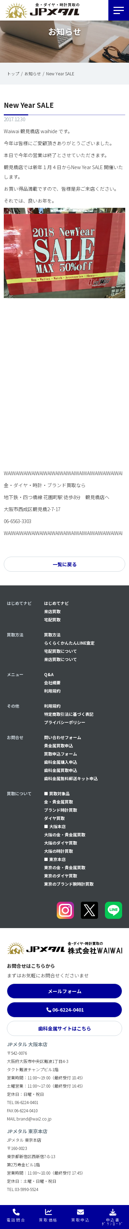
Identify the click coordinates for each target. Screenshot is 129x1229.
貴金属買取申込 (58, 745)
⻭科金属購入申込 (60, 762)
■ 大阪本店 (55, 826)
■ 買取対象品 (57, 793)
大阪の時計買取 (58, 851)
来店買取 (52, 611)
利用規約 (52, 691)
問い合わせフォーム (62, 737)
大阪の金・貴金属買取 (64, 834)
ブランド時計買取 (60, 810)
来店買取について (60, 659)
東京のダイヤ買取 (60, 875)
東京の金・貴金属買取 (64, 867)
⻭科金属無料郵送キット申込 (71, 778)
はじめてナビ (56, 603)
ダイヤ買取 (54, 818)
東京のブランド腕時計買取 (69, 884)
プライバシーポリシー (64, 722)
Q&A (49, 674)
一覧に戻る (65, 564)
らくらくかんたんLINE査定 (69, 643)
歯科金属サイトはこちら (64, 1028)
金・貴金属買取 (58, 801)
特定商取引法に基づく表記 (69, 714)
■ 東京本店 (55, 859)
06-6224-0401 (68, 1009)
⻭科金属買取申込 (60, 770)
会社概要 (52, 682)
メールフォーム (65, 991)
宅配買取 (52, 619)
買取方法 (52, 634)
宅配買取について (60, 651)
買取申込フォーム (60, 754)
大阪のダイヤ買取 (60, 843)
